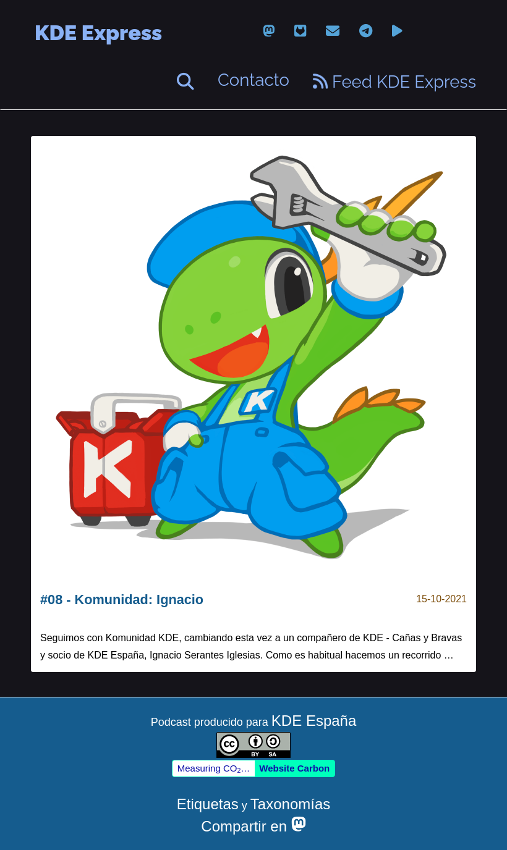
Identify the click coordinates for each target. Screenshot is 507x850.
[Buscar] (185, 81)
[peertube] (397, 31)
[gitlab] (300, 31)
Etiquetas (208, 804)
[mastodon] (269, 31)
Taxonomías (290, 804)
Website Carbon (294, 768)
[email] (333, 31)
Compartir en (253, 826)
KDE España (313, 720)
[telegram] (365, 31)
